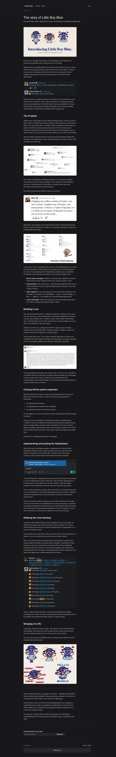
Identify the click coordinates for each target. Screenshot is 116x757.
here (60, 698)
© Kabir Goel (27, 745)
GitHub (85, 745)
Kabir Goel (28, 6)
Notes (43, 6)
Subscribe (59, 734)
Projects (38, 6)
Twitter (89, 745)
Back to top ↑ (57, 750)
